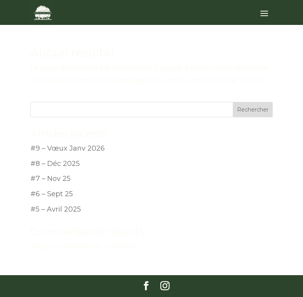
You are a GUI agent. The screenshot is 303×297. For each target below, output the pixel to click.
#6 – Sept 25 (51, 194)
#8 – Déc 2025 (55, 163)
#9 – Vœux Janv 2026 (67, 148)
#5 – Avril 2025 (55, 209)
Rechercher (252, 109)
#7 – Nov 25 (50, 178)
